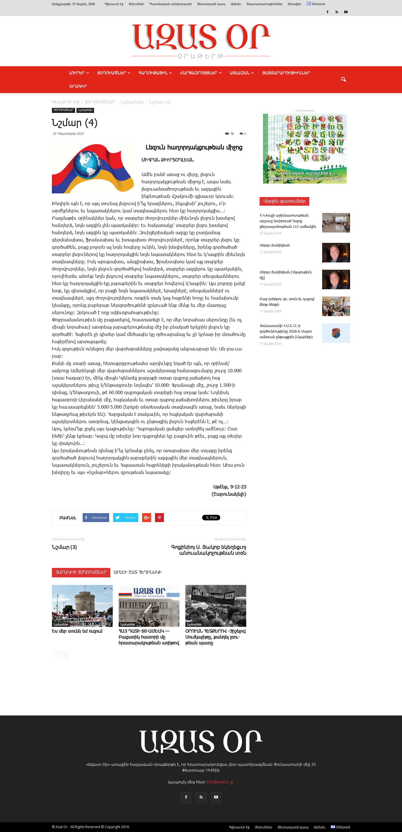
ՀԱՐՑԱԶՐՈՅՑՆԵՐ (201, 73)
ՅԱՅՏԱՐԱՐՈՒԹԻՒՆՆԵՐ (286, 73)
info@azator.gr (220, 781)
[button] (343, 79)
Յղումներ (136, 4)
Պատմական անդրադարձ (170, 4)
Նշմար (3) (64, 547)
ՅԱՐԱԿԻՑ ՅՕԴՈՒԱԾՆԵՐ (81, 572)
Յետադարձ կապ (211, 4)
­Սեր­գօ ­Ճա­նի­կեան (275, 245)
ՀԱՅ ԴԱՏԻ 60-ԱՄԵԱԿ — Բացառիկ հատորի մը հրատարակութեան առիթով (149, 637)
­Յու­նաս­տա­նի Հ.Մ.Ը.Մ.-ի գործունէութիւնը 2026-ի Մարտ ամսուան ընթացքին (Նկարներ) (286, 331)
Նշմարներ (85, 110)
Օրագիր (294, 4)
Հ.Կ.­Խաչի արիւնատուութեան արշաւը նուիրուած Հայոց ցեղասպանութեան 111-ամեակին (288, 221)
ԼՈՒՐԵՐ (79, 73)
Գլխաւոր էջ (114, 4)
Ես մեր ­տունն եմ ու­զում (77, 631)
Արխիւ (236, 4)
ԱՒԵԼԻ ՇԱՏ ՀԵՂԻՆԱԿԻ (138, 572)
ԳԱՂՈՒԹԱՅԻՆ (155, 73)
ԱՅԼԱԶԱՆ (242, 73)
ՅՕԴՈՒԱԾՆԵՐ (113, 73)
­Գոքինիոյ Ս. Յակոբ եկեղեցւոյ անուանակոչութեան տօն (208, 550)
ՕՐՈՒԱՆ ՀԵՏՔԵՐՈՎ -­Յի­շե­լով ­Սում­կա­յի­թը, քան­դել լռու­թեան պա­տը (215, 637)
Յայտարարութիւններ (265, 4)
